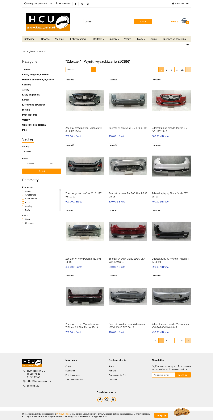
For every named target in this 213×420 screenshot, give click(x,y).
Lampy (154, 39)
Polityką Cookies (63, 414)
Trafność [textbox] (71, 70)
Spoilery (114, 39)
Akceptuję (161, 415)
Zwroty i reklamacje (74, 379)
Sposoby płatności (117, 375)
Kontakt (112, 371)
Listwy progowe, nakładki (35, 74)
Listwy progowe (79, 39)
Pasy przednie (29, 114)
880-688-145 (33, 386)
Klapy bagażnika (31, 94)
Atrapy (128, 39)
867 (182, 70)
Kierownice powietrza (175, 39)
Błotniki (26, 109)
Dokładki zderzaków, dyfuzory (38, 79)
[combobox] (81, 69)
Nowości (45, 39)
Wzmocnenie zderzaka (34, 125)
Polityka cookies (73, 375)
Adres (111, 366)
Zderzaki (60, 39)
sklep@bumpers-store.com (39, 381)
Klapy (141, 39)
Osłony (26, 120)
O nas (68, 366)
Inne (24, 130)
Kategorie (30, 39)
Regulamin (70, 371)
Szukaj (41, 171)
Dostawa (113, 379)
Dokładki (98, 39)
